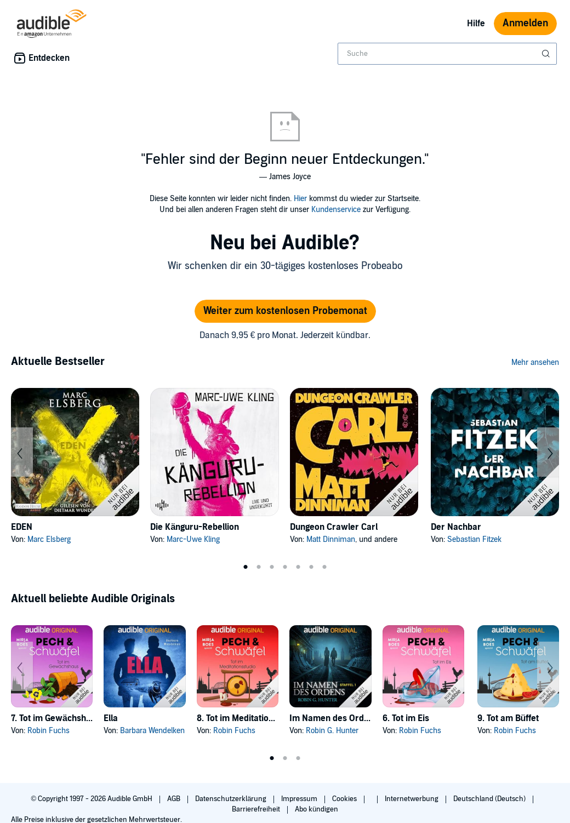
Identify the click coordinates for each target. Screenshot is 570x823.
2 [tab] (258, 567)
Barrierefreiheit (257, 809)
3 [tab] (271, 567)
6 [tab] (311, 567)
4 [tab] (285, 567)
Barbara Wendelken (152, 730)
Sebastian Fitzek (474, 539)
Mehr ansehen (535, 362)
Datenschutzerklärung (231, 799)
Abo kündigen (316, 809)
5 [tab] (298, 567)
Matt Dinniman (330, 539)
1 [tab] (245, 567)
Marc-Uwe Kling (193, 539)
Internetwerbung (412, 799)
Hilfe (476, 23)
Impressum (300, 799)
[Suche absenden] (547, 54)
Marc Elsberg (49, 539)
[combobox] (447, 54)
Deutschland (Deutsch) (490, 799)
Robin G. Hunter (332, 730)
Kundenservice (336, 209)
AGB (174, 799)
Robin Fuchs (48, 730)
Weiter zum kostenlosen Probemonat (285, 311)
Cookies (345, 799)
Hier (300, 198)
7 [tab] (324, 567)
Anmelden (525, 23)
